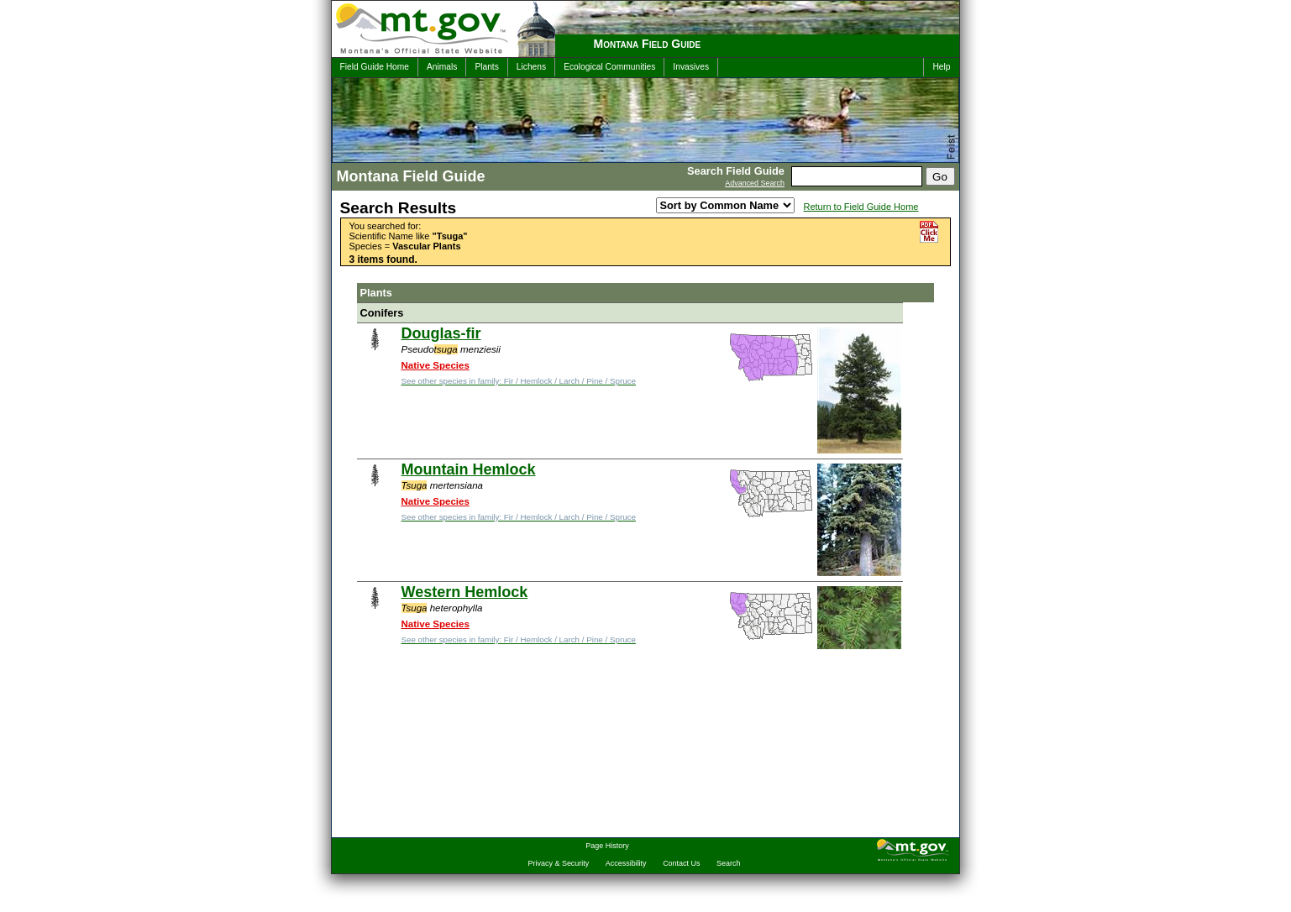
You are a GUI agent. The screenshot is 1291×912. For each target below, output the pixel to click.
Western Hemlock (464, 592)
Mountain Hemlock (468, 469)
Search (728, 863)
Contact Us (681, 863)
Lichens (531, 66)
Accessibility (626, 863)
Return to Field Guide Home (861, 207)
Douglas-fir (441, 333)
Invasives (691, 66)
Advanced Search (755, 183)
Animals (442, 66)
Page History (606, 845)
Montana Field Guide (647, 43)
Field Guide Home (374, 66)
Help (941, 66)
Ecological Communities (609, 66)
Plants (486, 66)
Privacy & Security (559, 863)
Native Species (435, 365)
